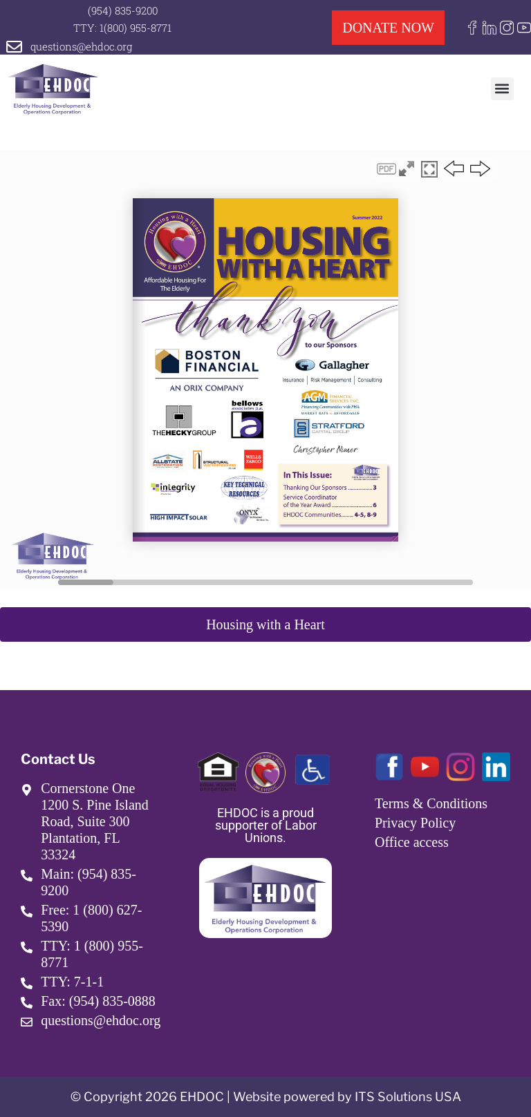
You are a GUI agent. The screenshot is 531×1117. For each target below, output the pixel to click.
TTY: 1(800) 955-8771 (122, 28)
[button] (502, 88)
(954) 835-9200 (123, 10)
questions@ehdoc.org (81, 46)
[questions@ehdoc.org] (14, 47)
